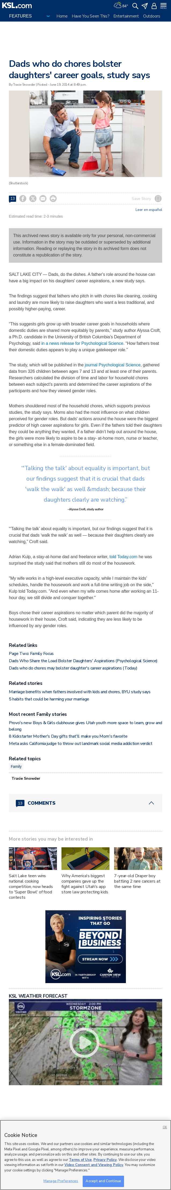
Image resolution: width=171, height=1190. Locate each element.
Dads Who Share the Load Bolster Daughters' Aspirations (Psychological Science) (83, 661)
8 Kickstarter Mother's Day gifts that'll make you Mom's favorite (68, 736)
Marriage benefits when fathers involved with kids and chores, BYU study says (80, 692)
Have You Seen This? (90, 16)
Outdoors (151, 16)
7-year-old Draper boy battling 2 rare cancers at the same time (137, 881)
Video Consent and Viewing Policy (93, 1165)
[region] (85, 1155)
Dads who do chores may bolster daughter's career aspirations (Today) (73, 668)
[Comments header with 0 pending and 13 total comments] (85, 803)
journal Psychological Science (113, 365)
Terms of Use (80, 1159)
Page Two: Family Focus (31, 654)
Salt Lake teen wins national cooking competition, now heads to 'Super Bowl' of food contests (31, 886)
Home (62, 16)
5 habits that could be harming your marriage (49, 699)
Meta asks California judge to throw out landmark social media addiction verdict (80, 744)
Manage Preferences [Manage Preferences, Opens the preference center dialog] (60, 1181)
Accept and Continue (103, 1181)
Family (16, 766)
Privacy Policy (105, 1159)
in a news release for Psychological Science (82, 343)
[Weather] (121, 5)
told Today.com (123, 556)
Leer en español (149, 210)
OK (165, 1127)
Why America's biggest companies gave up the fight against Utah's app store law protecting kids (84, 884)
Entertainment (126, 16)
